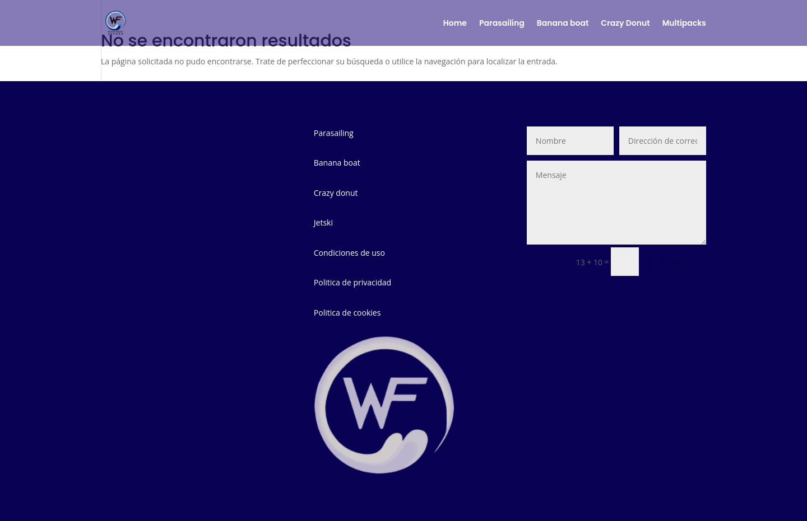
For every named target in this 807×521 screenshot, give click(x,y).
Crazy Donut (625, 24)
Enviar (677, 261)
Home (455, 24)
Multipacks (684, 24)
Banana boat (563, 24)
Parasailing (502, 24)
